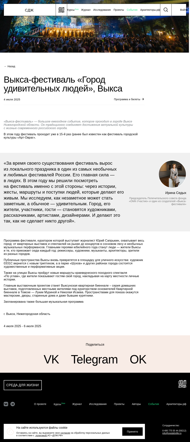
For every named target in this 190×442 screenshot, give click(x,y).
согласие (65, 433)
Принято (132, 431)
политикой (41, 435)
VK (51, 359)
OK (138, 359)
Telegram (94, 359)
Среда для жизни (22, 385)
